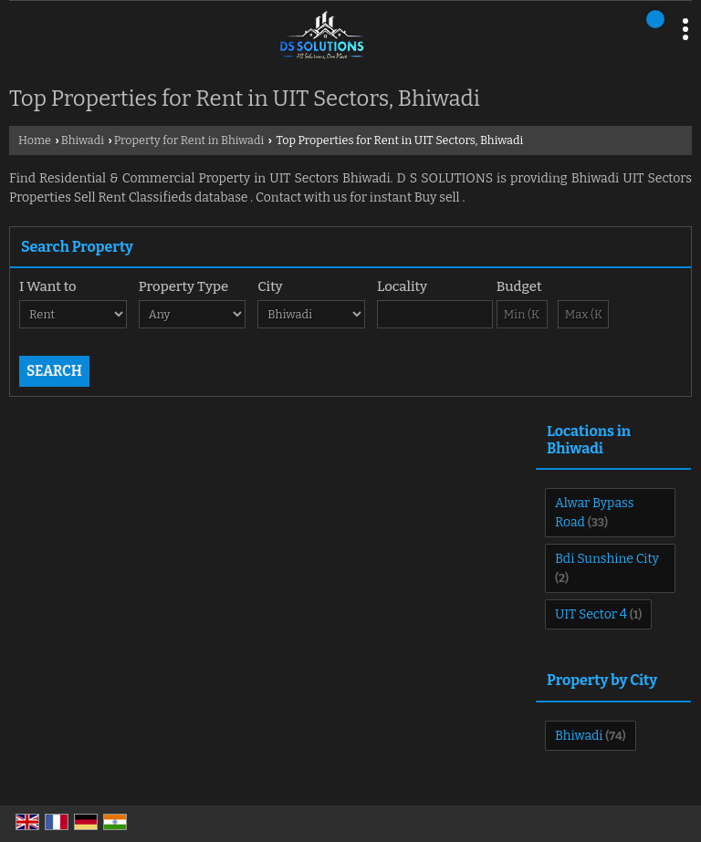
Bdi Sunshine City (607, 559)
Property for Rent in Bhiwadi (189, 140)
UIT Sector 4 (591, 614)
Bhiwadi (82, 140)
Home (34, 140)
